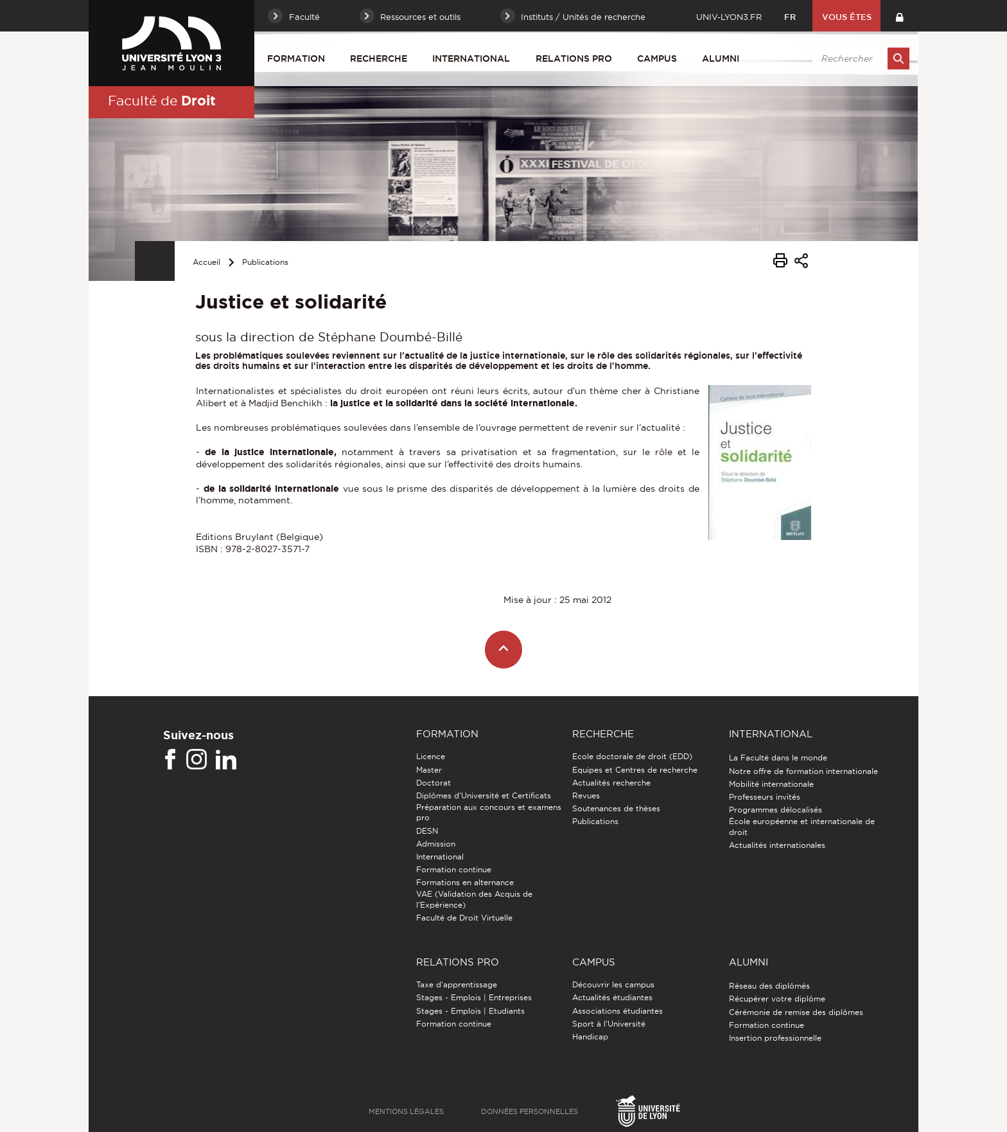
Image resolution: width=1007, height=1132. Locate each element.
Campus (657, 58)
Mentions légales (406, 1111)
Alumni (720, 58)
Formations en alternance (465, 882)
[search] (858, 58)
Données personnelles (529, 1111)
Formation (296, 58)
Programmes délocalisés (775, 809)
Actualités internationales (777, 845)
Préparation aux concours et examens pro (488, 812)
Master (429, 770)
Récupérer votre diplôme (777, 998)
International (471, 58)
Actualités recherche (611, 782)
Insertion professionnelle (775, 1038)
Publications (265, 262)
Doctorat (433, 782)
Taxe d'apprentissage (456, 984)
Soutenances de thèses (616, 808)
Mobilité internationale (771, 784)
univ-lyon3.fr (729, 16)
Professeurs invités (764, 797)
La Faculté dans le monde (778, 757)
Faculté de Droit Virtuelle (464, 917)
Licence (430, 756)
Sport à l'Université (608, 1024)
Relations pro (574, 58)
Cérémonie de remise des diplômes (796, 1012)
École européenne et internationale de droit (802, 826)
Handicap (590, 1036)
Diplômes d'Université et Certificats (483, 795)
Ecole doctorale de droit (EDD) (632, 756)
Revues (586, 795)
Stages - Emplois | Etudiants (470, 1011)
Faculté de (162, 100)
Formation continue (453, 869)
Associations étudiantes (617, 1011)
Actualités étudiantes (612, 997)
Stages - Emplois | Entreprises (474, 997)
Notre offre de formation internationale (803, 771)
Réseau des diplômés (769, 986)
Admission (435, 844)
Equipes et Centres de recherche (634, 770)
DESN (427, 831)
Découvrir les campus (613, 984)
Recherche (378, 58)
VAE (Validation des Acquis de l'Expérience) (474, 899)
